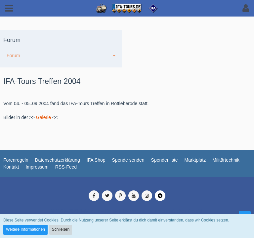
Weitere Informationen (25, 229)
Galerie (43, 117)
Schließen (60, 229)
